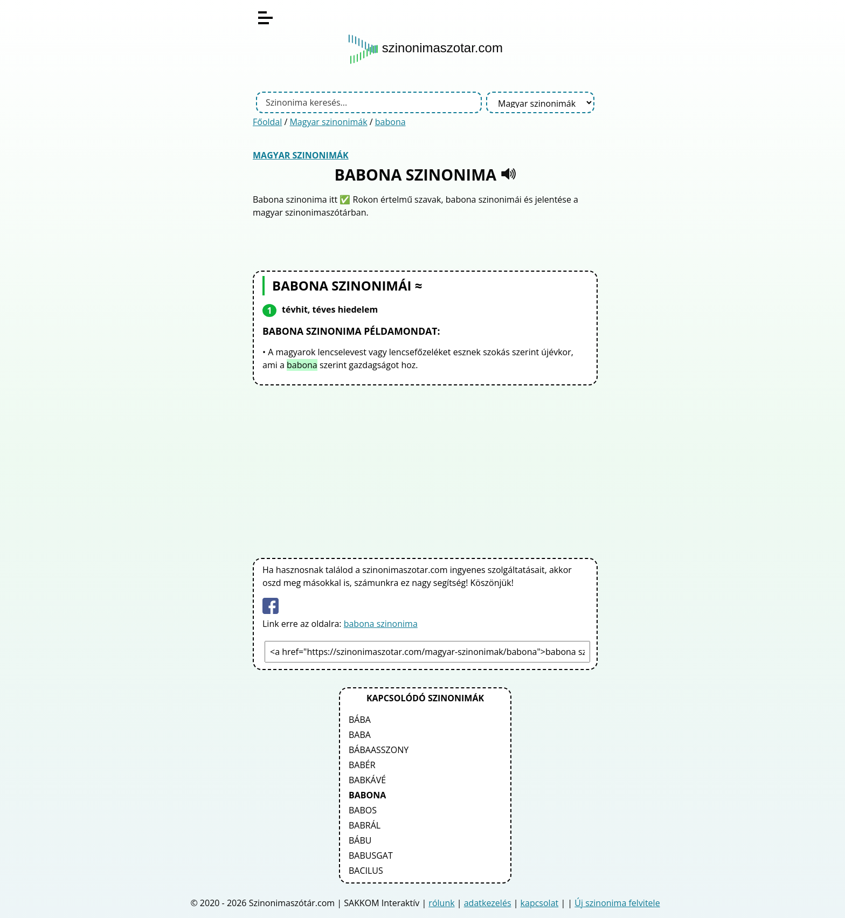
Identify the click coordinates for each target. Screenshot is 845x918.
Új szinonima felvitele (617, 903)
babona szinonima (381, 624)
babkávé (367, 780)
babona (390, 122)
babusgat (371, 855)
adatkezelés (487, 903)
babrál (364, 825)
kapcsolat (540, 903)
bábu (360, 840)
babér (362, 765)
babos (363, 810)
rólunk (441, 903)
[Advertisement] (425, 469)
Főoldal (267, 122)
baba (360, 734)
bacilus (366, 870)
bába (360, 719)
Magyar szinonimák (328, 122)
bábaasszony (378, 749)
